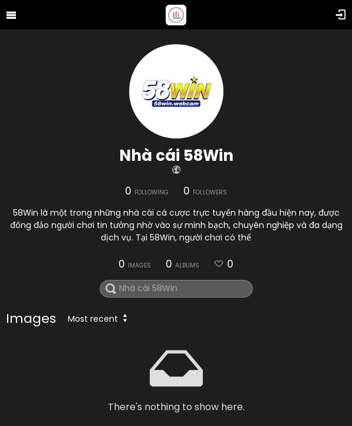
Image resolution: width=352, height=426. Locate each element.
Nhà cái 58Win (176, 155)
